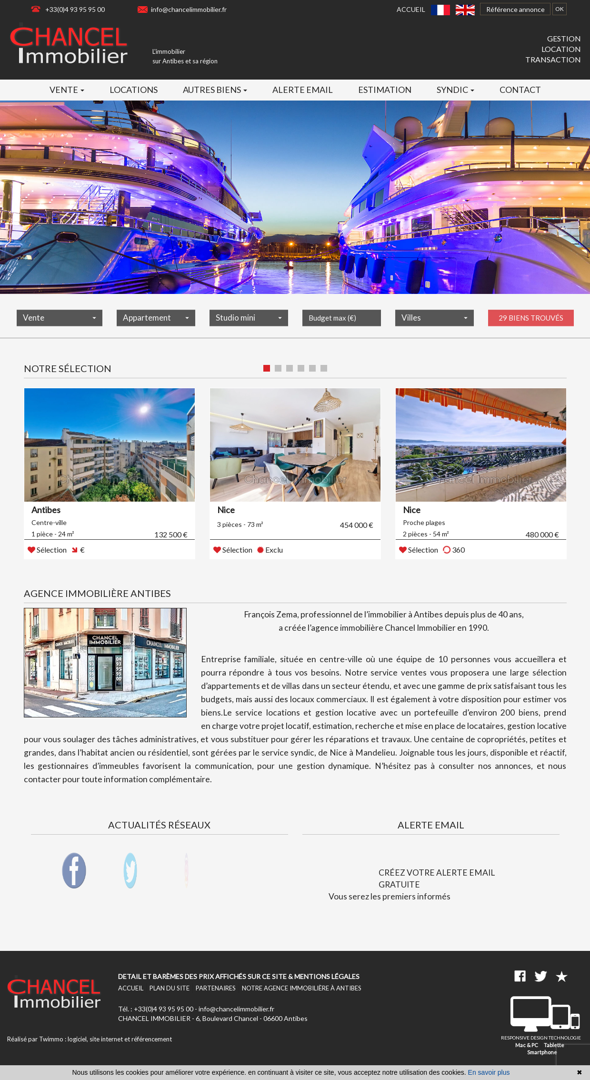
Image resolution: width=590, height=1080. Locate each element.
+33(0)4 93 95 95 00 (75, 9)
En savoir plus (489, 1072)
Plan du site (170, 988)
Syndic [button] (455, 89)
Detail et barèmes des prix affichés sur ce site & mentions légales (239, 976)
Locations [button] (134, 89)
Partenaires (216, 988)
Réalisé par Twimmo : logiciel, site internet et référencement (89, 1039)
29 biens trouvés (531, 323)
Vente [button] (67, 89)
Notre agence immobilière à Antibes (301, 988)
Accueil (411, 9)
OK (559, 8)
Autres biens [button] (215, 89)
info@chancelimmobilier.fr (189, 9)
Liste (549, 369)
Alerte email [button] (302, 89)
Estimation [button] (384, 89)
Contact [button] (520, 89)
